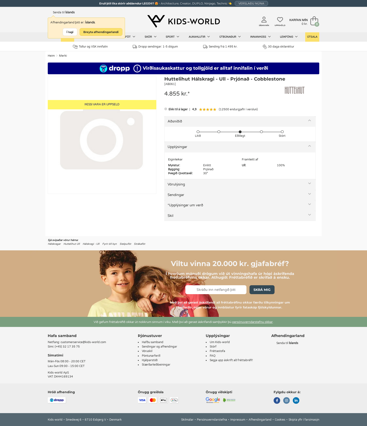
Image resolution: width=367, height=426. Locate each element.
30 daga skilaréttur (278, 46)
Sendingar (176, 195)
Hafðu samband (152, 342)
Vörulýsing (176, 184)
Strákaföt (139, 243)
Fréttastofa (217, 351)
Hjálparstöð (150, 360)
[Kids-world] (183, 21)
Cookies (280, 419)
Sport (172, 36)
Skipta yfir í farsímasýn (304, 419)
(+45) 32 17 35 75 (67, 346)
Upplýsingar (177, 147)
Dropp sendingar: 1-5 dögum (155, 46)
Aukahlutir (199, 36)
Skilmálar (187, 419)
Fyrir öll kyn (109, 243)
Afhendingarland (260, 419)
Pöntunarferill (151, 355)
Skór (151, 36)
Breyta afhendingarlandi (101, 32)
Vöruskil (147, 351)
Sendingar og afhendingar (159, 346)
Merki (63, 55)
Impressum (237, 419)
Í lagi (69, 32)
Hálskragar (54, 243)
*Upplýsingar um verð (185, 205)
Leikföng (289, 36)
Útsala (312, 36)
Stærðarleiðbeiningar (156, 364)
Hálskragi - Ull (91, 243)
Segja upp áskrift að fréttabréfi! (231, 360)
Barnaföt (125, 36)
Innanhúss (260, 36)
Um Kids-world (220, 342)
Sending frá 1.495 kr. (220, 46)
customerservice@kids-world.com (83, 342)
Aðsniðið (175, 121)
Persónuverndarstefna (212, 419)
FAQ (213, 355)
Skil (170, 216)
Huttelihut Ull (71, 243)
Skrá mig (262, 290)
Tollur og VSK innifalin (90, 47)
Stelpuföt (125, 243)
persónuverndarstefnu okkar (252, 322)
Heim (51, 55)
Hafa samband (62, 335)
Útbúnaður (230, 36)
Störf (213, 346)
